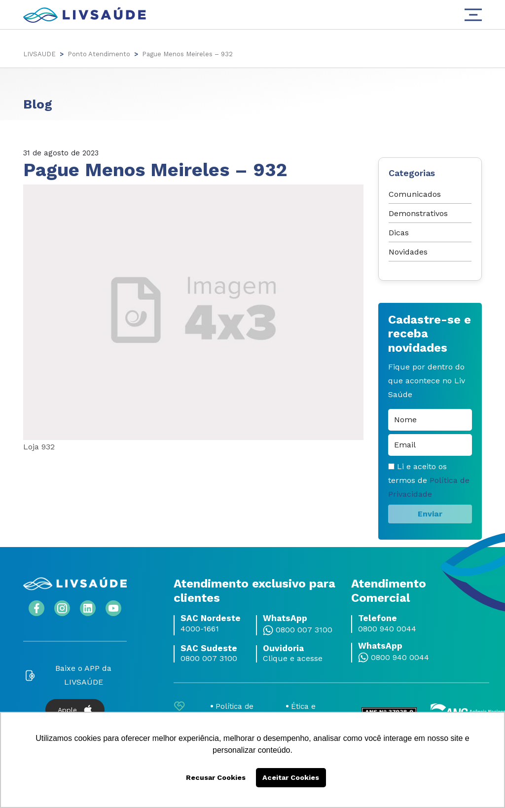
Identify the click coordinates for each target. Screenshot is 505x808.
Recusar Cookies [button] (216, 777)
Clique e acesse (293, 658)
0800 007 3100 (304, 630)
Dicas (399, 232)
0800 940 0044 (387, 629)
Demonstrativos (418, 213)
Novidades (408, 252)
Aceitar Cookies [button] (290, 777)
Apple (75, 710)
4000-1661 (199, 629)
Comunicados (415, 194)
